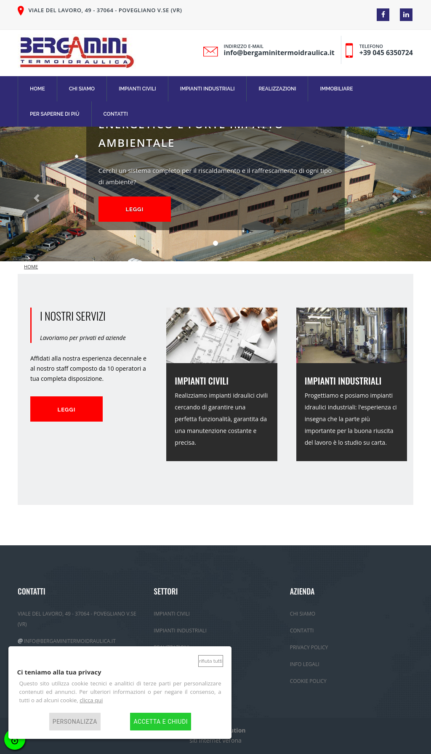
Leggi (134, 209)
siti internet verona (215, 740)
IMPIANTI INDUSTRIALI (343, 380)
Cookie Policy (308, 681)
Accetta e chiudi (160, 721)
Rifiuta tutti (210, 661)
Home (37, 89)
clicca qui (91, 700)
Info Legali (304, 664)
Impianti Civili (137, 89)
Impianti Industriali (207, 89)
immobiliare (336, 89)
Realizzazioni (277, 89)
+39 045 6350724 (386, 52)
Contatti (116, 114)
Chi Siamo (82, 89)
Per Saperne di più (55, 114)
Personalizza (75, 721)
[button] (32, 194)
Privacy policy (309, 647)
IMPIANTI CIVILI (202, 380)
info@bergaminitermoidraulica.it (279, 52)
